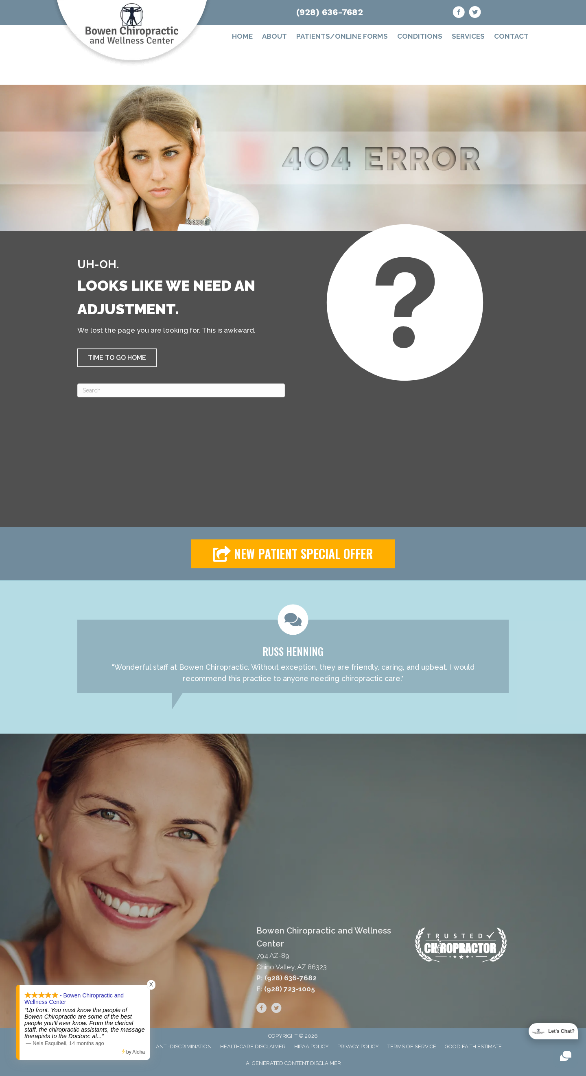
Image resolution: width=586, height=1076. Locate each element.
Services (468, 36)
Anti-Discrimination (184, 1046)
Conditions (419, 36)
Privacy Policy (358, 1046)
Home (242, 36)
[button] (117, 357)
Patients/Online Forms (342, 36)
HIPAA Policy (311, 1046)
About (274, 36)
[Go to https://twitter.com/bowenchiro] (475, 13)
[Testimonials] (293, 649)
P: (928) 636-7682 (286, 978)
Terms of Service (411, 1046)
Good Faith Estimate (473, 1046)
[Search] (181, 390)
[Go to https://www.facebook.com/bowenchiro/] (459, 13)
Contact (511, 36)
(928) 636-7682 (329, 12)
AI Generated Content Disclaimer (293, 1063)
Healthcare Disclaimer (253, 1046)
